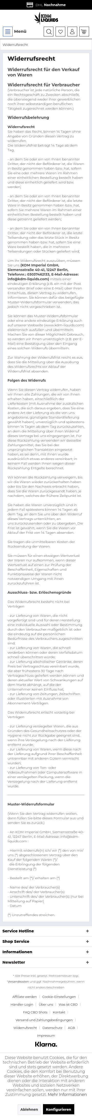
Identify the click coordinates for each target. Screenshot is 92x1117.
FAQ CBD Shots (35, 1012)
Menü (14, 31)
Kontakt (59, 1012)
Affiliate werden (24, 997)
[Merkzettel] (60, 31)
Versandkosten (18, 981)
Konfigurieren (58, 1109)
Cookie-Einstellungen (59, 997)
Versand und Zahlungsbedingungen (44, 1020)
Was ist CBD (68, 1004)
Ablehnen (29, 1109)
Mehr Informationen (67, 1094)
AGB (71, 1028)
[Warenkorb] (84, 31)
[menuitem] (14, 31)
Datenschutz (52, 1028)
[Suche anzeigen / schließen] (48, 31)
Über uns (46, 1004)
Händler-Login (22, 1004)
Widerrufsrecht (25, 1028)
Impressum (46, 1035)
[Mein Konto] (72, 31)
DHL (46, 5)
